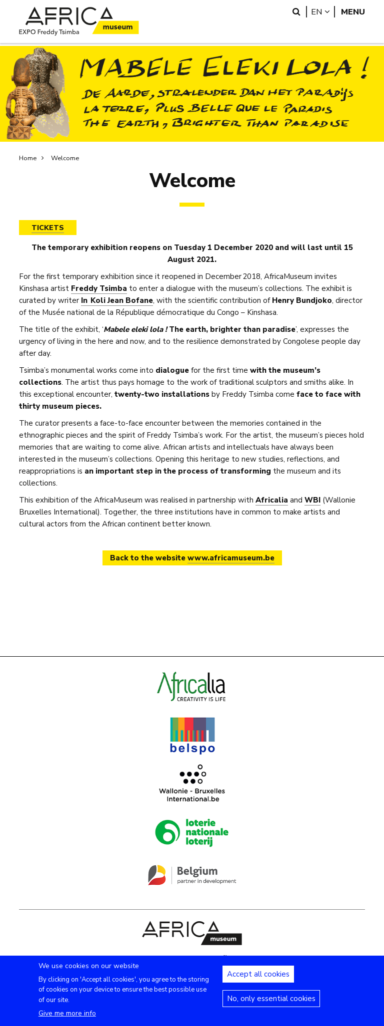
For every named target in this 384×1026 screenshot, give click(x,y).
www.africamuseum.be (231, 558)
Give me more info (67, 1020)
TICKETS (48, 228)
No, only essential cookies (271, 1005)
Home (27, 158)
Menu (353, 11)
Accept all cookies (258, 981)
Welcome (65, 158)
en (323, 11)
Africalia (272, 500)
